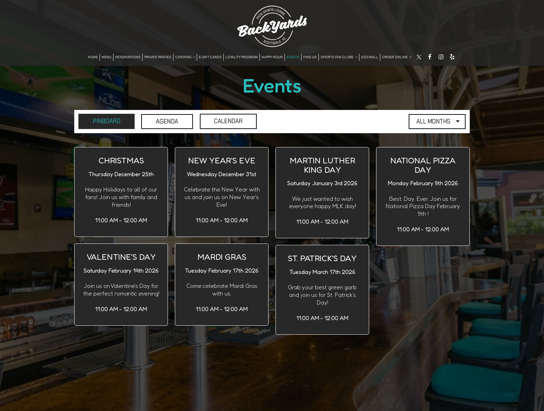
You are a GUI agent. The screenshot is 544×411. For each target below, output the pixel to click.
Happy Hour (272, 57)
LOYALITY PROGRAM (242, 57)
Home (93, 57)
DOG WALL (369, 57)
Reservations (128, 57)
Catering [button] (185, 57)
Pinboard (100, 121)
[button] (121, 192)
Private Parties (157, 57)
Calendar (224, 121)
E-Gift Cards (210, 57)
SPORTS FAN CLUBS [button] (339, 57)
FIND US (310, 57)
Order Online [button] (396, 57)
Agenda (161, 121)
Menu (106, 57)
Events (293, 57)
